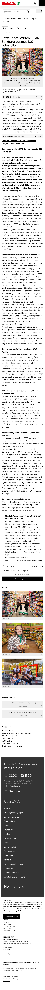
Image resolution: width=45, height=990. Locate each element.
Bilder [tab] (11, 28)
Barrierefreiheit (10, 847)
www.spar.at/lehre (29, 382)
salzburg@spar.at (14, 507)
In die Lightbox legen (22, 579)
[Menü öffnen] (42, 3)
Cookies (7, 825)
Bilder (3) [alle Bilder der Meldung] (6, 587)
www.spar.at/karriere (14, 560)
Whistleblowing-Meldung (14, 877)
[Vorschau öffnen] (22, 62)
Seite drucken (10, 566)
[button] (39, 11)
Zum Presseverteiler (12, 916)
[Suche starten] (28, 11)
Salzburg (6, 21)
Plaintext (38, 136)
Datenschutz (9, 821)
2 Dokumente (10, 92)
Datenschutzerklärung (10, 979)
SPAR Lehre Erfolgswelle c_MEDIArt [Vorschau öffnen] (22, 78)
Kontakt (7, 808)
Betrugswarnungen (12, 817)
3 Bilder (32, 89)
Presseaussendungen (12, 18)
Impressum (8, 830)
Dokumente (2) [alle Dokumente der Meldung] (8, 698)
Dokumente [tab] (22, 28)
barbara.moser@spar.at (12, 746)
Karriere (7, 834)
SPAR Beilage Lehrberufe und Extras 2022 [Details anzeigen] (22, 712)
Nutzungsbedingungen (13, 813)
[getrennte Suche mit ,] (16, 11)
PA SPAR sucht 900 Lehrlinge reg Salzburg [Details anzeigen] (22, 703)
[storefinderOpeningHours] (35, 3)
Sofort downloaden (22, 575)
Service (12, 791)
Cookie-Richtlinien (12, 873)
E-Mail (9, 928)
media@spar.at (8, 954)
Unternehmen (10, 838)
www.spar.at (11, 930)
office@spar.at (15, 786)
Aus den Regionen (31, 18)
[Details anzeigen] (41, 619)
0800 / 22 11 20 (18, 775)
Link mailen (38, 566)
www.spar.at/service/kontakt (12, 970)
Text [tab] (5, 28)
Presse (6, 843)
